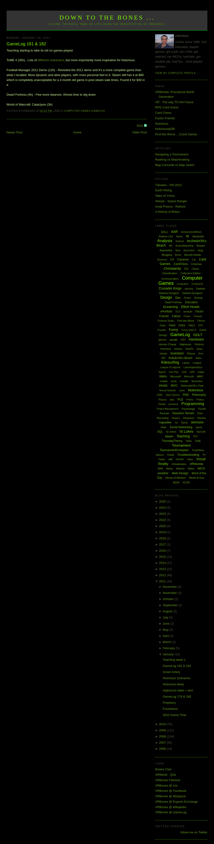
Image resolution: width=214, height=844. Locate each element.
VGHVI (180, 459)
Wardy (169, 468)
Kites (198, 358)
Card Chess (163, 113)
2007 (163, 742)
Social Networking (181, 427)
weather (163, 473)
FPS (200, 325)
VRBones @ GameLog (170, 812)
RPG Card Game (166, 107)
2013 (163, 569)
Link (184, 372)
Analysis (164, 241)
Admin (179, 236)
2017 (163, 544)
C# (172, 259)
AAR (174, 232)
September (170, 605)
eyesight (187, 311)
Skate (163, 427)
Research (188, 418)
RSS (140, 126)
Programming (192, 404)
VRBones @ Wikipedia (170, 807)
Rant (200, 413)
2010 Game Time (174, 715)
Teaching (183, 436)
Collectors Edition (191, 273)
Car (194, 259)
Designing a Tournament (171, 154)
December (170, 586)
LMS (192, 372)
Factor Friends (165, 118)
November (170, 593)
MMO (200, 376)
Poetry (189, 399)
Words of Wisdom (175, 477)
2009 (163, 730)
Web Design (180, 473)
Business (162, 259)
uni (171, 459)
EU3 (178, 311)
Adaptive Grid (166, 236)
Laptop (185, 363)
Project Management (167, 409)
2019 (163, 532)
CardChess (180, 264)
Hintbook (199, 344)
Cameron (183, 259)
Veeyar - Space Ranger (171, 201)
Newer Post (14, 132)
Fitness (201, 321)
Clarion (195, 269)
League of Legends (170, 367)
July (166, 617)
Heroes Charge (168, 344)
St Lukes (186, 431)
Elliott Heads (190, 307)
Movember (197, 381)
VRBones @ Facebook (170, 791)
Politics (200, 399)
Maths (163, 376)
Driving (198, 297)
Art (170, 245)
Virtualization (179, 464)
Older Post (139, 132)
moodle (184, 381)
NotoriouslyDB (165, 129)
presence (173, 404)
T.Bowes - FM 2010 (168, 185)
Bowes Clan (163, 769)
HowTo (189, 348)
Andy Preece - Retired (170, 206)
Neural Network (168, 390)
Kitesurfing (170, 362)
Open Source (173, 395)
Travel (170, 454)
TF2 (195, 436)
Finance (198, 316)
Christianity (172, 268)
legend (162, 372)
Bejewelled (166, 250)
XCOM (185, 482)
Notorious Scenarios (176, 678)
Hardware (196, 339)
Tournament (181, 445)
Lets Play (173, 372)
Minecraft (189, 376)
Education (191, 302)
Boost (178, 255)
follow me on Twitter (194, 832)
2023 (163, 514)
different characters (51, 60)
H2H (183, 339)
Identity (163, 353)
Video (190, 459)
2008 (163, 736)
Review (201, 418)
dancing (189, 288)
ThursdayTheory (172, 441)
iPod (200, 353)
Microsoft (175, 376)
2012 (163, 575)
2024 (163, 507)
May (166, 629)
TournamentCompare (174, 450)
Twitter (161, 459)
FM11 (191, 325)
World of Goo (196, 477)
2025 (163, 501)
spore (199, 427)
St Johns (171, 431)
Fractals (161, 330)
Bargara (201, 245)
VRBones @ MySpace (170, 796)
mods (174, 381)
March (167, 642)
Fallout (176, 316)
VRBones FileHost (167, 780)
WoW (176, 482)
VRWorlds (196, 464)
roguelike (165, 422)
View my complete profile (175, 73)
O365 (159, 395)
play (172, 399)
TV (204, 454)
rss (176, 422)
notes (182, 390)
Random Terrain (183, 413)
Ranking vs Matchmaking (172, 159)
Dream (187, 298)
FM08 (172, 325)
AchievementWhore (191, 232)
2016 (163, 550)
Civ (186, 268)
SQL (160, 431)
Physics (163, 399)
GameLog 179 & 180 (177, 696)
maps (201, 372)
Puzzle (202, 408)
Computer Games (77, 111)
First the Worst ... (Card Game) (176, 134)
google (173, 339)
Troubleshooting (188, 454)
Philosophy (199, 394)
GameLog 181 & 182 (26, 44)
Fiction (187, 316)
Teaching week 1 (174, 659)
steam (169, 436)
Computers (182, 284)
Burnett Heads (192, 254)
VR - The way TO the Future (174, 102)
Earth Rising (163, 190)
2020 (163, 526)
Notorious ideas (173, 684)
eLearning (170, 307)
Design (166, 297)
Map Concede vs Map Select (174, 165)
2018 (163, 538)
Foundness (170, 709)
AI (187, 236)
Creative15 (197, 284)
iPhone (191, 353)
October (168, 599)
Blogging (167, 254)
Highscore (185, 344)
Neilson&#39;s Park (192, 385)
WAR (160, 468)
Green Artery (171, 672)
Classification (169, 273)
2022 (163, 520)
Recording (163, 418)
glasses (163, 339)
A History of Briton (167, 211)
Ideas (199, 349)
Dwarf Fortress (173, 302)
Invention (177, 353)
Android (180, 241)
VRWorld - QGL (166, 774)
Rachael (164, 413)
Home (77, 132)
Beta (177, 250)
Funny (173, 330)
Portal (162, 404)
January (168, 654)
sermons (197, 422)
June (166, 623)
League (197, 362)
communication (170, 278)
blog (200, 250)
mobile (164, 381)
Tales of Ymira (164, 195)
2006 (163, 748)
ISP (163, 358)
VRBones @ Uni (166, 785)
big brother (189, 250)
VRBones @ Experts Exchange (176, 801)
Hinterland (165, 349)
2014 (163, 563)
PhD (186, 394)
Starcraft (200, 432)
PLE (180, 399)
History (178, 348)
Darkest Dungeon (192, 293)
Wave (191, 468)
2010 (163, 724)
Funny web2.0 (188, 330)
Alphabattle (198, 236)
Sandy (184, 422)
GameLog (98, 111)
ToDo (188, 440)
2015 (163, 556)
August (168, 611)
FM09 (182, 325)
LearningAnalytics (193, 367)
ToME (198, 441)
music (163, 385)
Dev (178, 297)
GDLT (197, 335)
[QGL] (164, 231)
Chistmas (196, 264)
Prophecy (169, 702)
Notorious (161, 123)
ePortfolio (166, 311)
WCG (201, 468)
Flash (162, 325)
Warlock (180, 468)
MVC (174, 385)
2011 (163, 581)
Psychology (188, 408)
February (169, 648)
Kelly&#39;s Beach (181, 358)
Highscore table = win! (178, 690)
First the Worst (185, 320)
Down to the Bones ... (107, 17)
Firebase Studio (166, 321)
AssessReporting (184, 245)
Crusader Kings (170, 288)
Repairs (176, 418)
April (166, 636)
